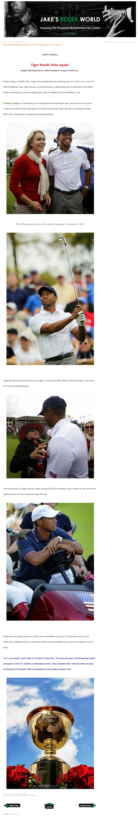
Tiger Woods (32, 795)
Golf (10, 795)
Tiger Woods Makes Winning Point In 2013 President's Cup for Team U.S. (33, 45)
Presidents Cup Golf (20, 795)
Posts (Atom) (15, 814)
